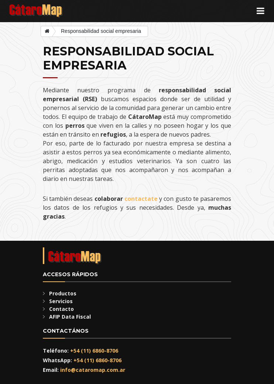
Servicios (61, 301)
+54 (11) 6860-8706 (94, 350)
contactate (141, 199)
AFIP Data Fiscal (70, 316)
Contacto (61, 308)
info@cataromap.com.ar (92, 369)
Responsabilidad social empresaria (101, 31)
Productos (62, 293)
